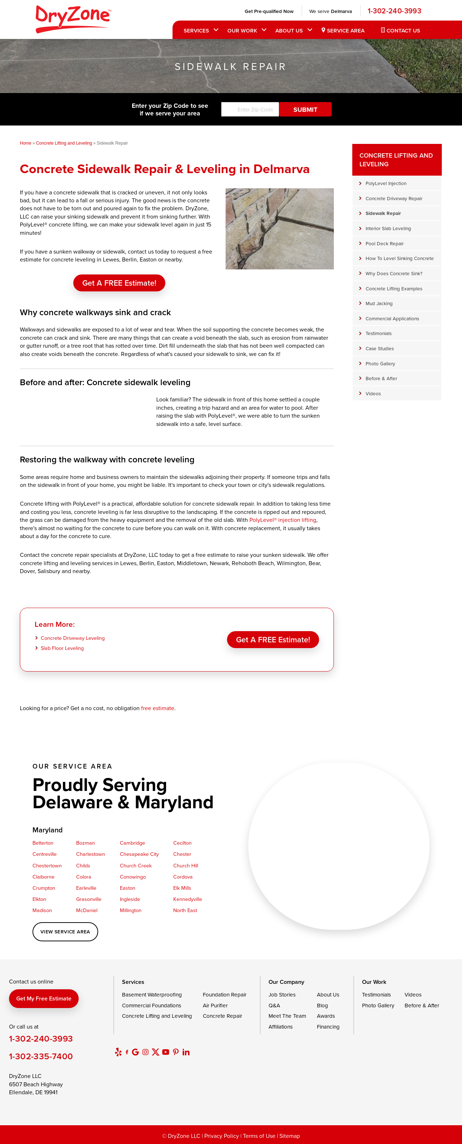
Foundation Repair (225, 994)
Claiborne (43, 876)
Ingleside (130, 899)
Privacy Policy (221, 1136)
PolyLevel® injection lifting (282, 520)
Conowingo (133, 876)
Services (196, 30)
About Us (289, 30)
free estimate (157, 708)
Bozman (85, 842)
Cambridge (132, 842)
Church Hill (185, 865)
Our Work (242, 30)
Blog (322, 1005)
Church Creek (136, 865)
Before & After (381, 378)
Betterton (42, 842)
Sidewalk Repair (383, 213)
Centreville (44, 854)
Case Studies (380, 348)
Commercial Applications (392, 318)
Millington (130, 910)
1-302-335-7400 (41, 1056)
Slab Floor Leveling (62, 648)
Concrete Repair (222, 1016)
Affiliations (281, 1026)
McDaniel (86, 910)
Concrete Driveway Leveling (73, 638)
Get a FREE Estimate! (119, 283)
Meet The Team (287, 1016)
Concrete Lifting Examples (394, 288)
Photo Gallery (380, 363)
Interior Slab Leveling (388, 228)
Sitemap (289, 1136)
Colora (83, 876)
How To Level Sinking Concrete (400, 258)
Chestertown (47, 865)
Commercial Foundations (151, 1005)
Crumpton (43, 888)
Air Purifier (215, 1005)
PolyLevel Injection (386, 183)
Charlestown (90, 854)
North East (185, 910)
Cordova (183, 876)
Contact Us (403, 30)
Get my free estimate (43, 998)
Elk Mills (182, 888)
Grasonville (88, 899)
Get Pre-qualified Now (269, 11)
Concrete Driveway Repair (394, 198)
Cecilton (182, 842)
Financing (328, 1026)
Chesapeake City (139, 854)
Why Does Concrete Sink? (394, 273)
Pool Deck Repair (385, 243)
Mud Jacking (379, 303)
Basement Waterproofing (152, 994)
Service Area (346, 30)
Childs (83, 865)
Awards (326, 1016)
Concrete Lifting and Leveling (396, 159)
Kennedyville (187, 899)
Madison (42, 910)
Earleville (86, 888)
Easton (127, 888)
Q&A (274, 1005)
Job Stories (282, 994)
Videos (373, 393)
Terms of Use (259, 1136)
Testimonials (379, 333)
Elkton (39, 899)
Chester (182, 854)
